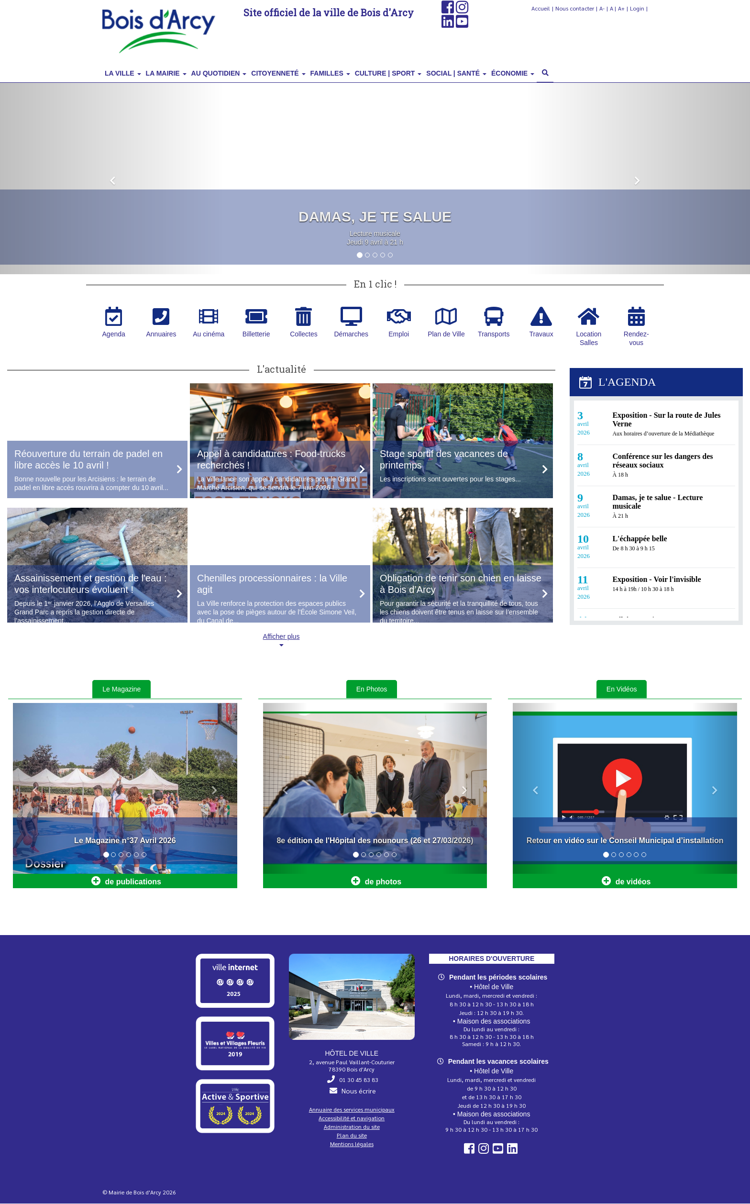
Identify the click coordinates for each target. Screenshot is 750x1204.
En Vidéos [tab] (622, 689)
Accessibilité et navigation (352, 1118)
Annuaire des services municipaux (352, 1110)
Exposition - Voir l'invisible (656, 580)
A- (602, 8)
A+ (621, 8)
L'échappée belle (639, 539)
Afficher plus (281, 641)
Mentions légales (352, 1144)
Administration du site (352, 1127)
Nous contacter (574, 8)
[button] (112, 179)
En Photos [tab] (371, 689)
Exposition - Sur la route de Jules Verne (666, 420)
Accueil (540, 8)
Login (637, 8)
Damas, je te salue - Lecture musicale (657, 502)
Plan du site (352, 1135)
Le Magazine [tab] (121, 689)
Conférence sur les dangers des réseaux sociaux (662, 461)
